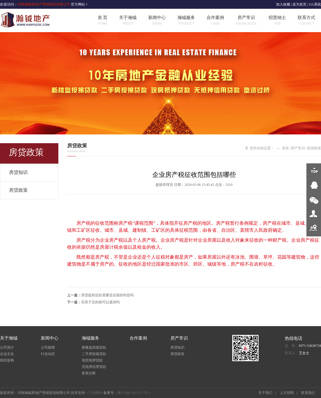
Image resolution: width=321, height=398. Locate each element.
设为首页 (299, 4)
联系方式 (306, 20)
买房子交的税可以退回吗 (100, 302)
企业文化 (7, 354)
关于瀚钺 (128, 20)
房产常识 (246, 20)
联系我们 (308, 393)
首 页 (103, 20)
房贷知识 (18, 172)
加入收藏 (283, 4)
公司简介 (7, 347)
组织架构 (7, 360)
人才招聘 (287, 393)
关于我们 (265, 393)
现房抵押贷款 (92, 360)
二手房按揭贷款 (94, 354)
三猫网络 (95, 393)
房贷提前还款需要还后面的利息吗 (107, 295)
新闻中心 (157, 20)
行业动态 (48, 354)
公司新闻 (48, 347)
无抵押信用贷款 (94, 367)
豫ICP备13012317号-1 (133, 393)
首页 (285, 148)
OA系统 (315, 4)
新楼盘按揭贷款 (94, 347)
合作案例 (215, 20)
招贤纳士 (277, 20)
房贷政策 (18, 190)
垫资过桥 (89, 373)
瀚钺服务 (186, 20)
